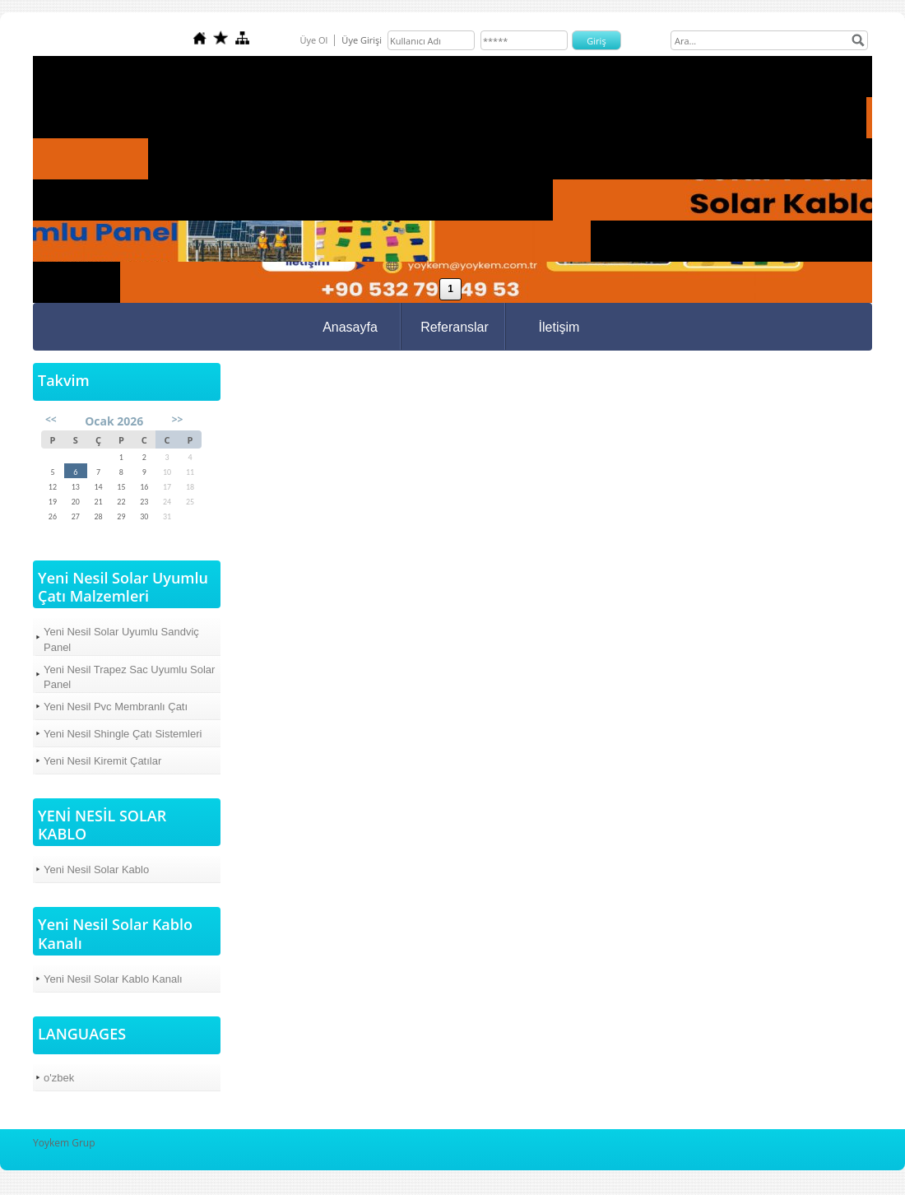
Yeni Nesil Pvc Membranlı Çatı (116, 706)
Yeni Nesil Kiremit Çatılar (102, 761)
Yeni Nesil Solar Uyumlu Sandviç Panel (121, 639)
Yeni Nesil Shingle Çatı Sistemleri (123, 734)
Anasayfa (350, 327)
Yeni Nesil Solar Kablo (96, 869)
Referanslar (454, 327)
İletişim (559, 327)
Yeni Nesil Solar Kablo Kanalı (113, 979)
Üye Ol (313, 40)
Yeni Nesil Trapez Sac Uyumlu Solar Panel (129, 676)
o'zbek (59, 1078)
